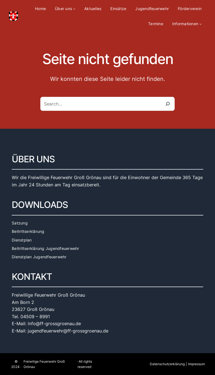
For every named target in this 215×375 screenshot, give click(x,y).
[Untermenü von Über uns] (74, 9)
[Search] (167, 103)
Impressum (196, 364)
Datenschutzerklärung (167, 364)
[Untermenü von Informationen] (200, 24)
